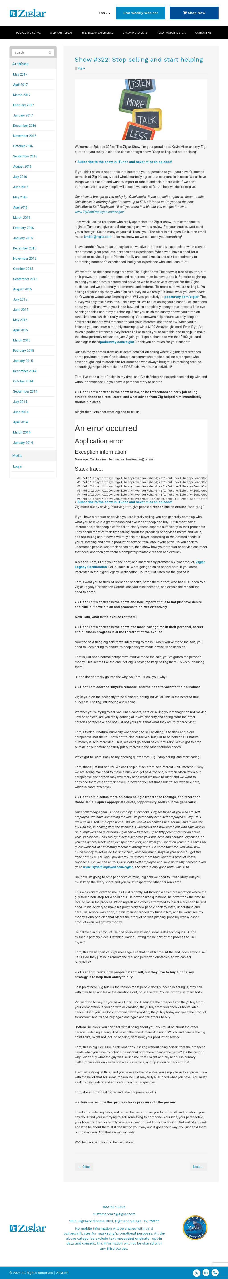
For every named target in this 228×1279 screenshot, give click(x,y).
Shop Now (194, 13)
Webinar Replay (61, 32)
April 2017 (20, 85)
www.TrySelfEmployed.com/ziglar (99, 212)
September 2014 (25, 392)
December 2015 (24, 248)
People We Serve (28, 32)
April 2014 (20, 422)
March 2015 (21, 340)
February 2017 (23, 105)
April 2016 (20, 207)
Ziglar (81, 68)
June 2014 (20, 412)
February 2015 (23, 351)
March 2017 (21, 95)
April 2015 (20, 330)
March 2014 (21, 432)
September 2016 (25, 156)
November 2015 (24, 259)
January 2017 (23, 115)
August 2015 (22, 289)
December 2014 (24, 371)
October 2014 (23, 381)
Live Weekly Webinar (140, 13)
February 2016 (23, 228)
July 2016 (20, 177)
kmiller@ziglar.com (98, 237)
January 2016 (23, 238)
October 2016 (23, 146)
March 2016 (21, 218)
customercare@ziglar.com (114, 1214)
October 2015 (23, 269)
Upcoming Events (135, 32)
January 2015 (23, 361)
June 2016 (20, 187)
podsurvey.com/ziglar (181, 297)
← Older (84, 1167)
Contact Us (203, 32)
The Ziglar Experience (97, 32)
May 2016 (20, 197)
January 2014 (23, 443)
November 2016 (24, 136)
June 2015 (20, 310)
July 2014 (20, 402)
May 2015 (20, 320)
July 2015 (20, 299)
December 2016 (24, 126)
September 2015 (25, 279)
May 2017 (20, 74)
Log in (17, 466)
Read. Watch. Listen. (171, 32)
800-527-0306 (114, 1207)
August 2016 (22, 167)
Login (104, 13)
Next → (198, 1167)
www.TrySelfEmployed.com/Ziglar (108, 867)
